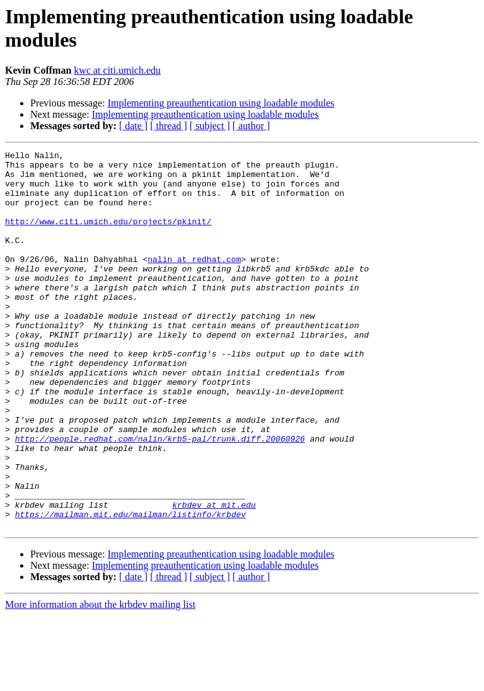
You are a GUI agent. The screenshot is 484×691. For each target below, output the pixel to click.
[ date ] (133, 125)
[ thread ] (168, 125)
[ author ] (251, 125)
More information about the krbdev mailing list (100, 680)
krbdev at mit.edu (214, 576)
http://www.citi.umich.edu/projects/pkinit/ (108, 236)
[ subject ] (210, 125)
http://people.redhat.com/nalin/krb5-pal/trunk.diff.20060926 (160, 497)
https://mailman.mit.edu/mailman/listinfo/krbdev (130, 587)
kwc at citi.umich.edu (117, 70)
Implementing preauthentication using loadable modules (221, 103)
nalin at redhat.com (194, 281)
